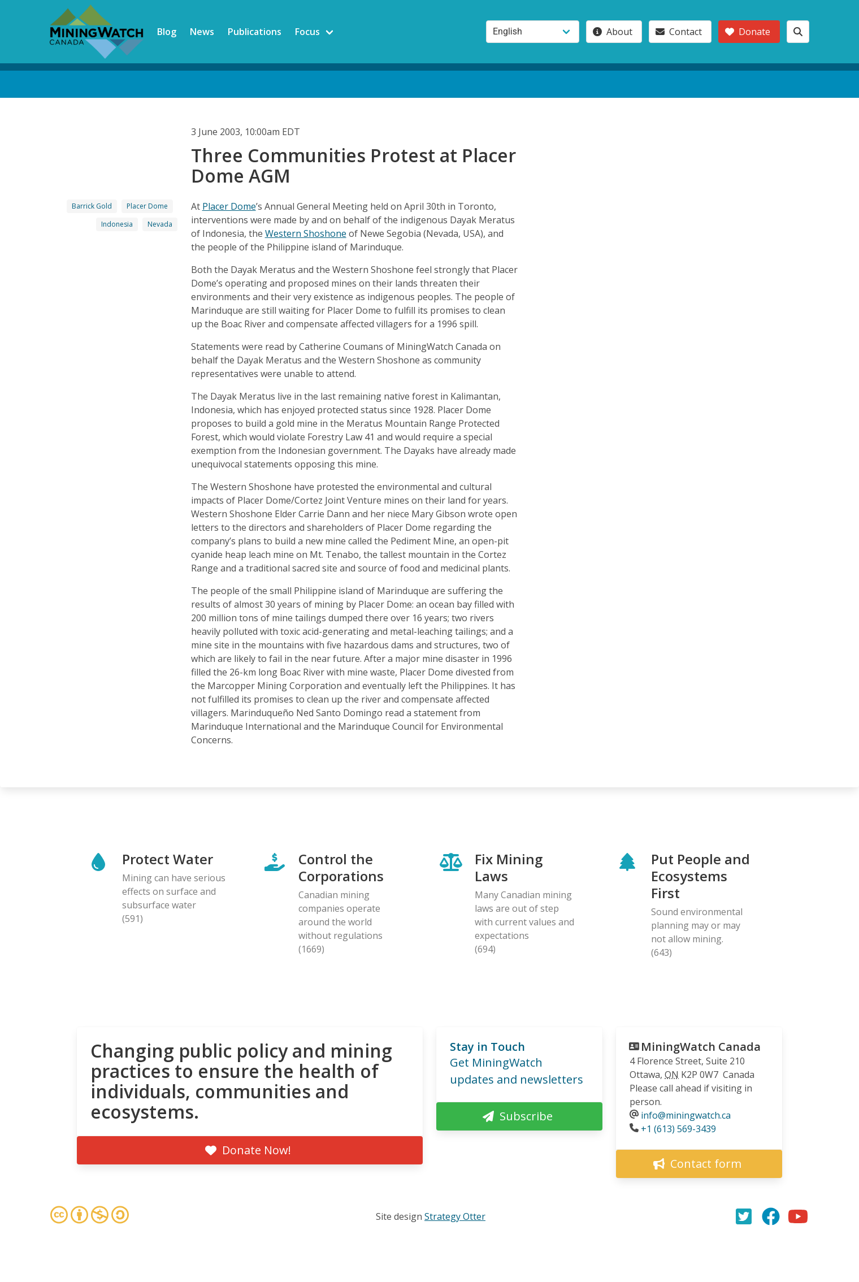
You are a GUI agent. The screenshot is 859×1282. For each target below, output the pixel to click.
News (202, 31)
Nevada (159, 224)
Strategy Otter (454, 1216)
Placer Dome (147, 206)
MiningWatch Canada (701, 1046)
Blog (166, 31)
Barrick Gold (92, 206)
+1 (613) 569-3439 (678, 1129)
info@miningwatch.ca (686, 1115)
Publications (254, 31)
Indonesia (117, 224)
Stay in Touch (487, 1046)
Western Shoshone (305, 233)
